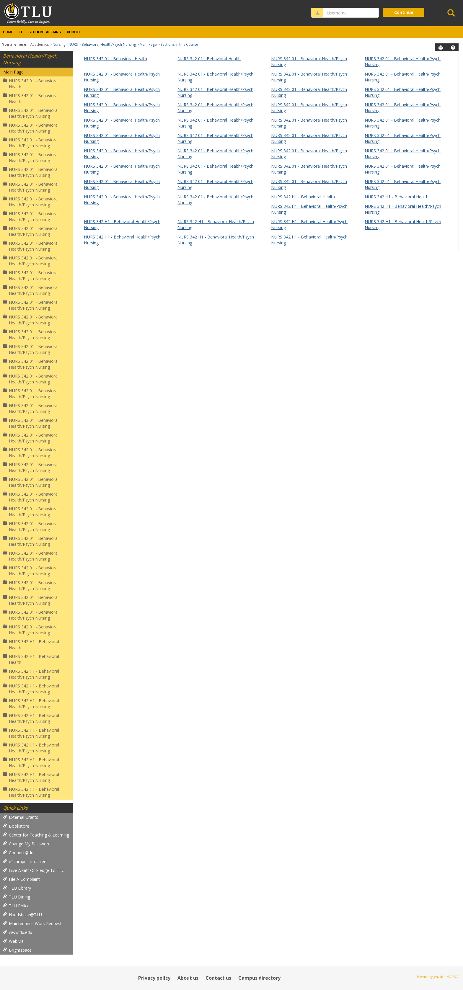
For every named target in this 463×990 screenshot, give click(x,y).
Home (8, 32)
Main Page (148, 44)
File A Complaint (21, 879)
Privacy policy (154, 978)
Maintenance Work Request (32, 923)
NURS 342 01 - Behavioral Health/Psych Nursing (30, 113)
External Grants (20, 817)
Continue (403, 12)
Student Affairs (44, 32)
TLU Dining (16, 897)
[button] (453, 47)
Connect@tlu (18, 852)
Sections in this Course (179, 44)
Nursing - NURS (65, 44)
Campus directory (259, 978)
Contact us (218, 978)
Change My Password (26, 844)
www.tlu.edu (17, 932)
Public (73, 32)
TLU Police (16, 906)
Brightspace (17, 950)
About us (187, 978)
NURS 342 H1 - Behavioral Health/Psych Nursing (31, 674)
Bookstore (16, 826)
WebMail (14, 941)
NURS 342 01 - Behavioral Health (30, 83)
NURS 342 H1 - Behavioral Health (31, 644)
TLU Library (17, 888)
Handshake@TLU (22, 914)
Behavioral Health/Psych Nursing (108, 44)
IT (21, 32)
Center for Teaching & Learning (36, 835)
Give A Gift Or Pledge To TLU (34, 870)
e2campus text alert (25, 861)
